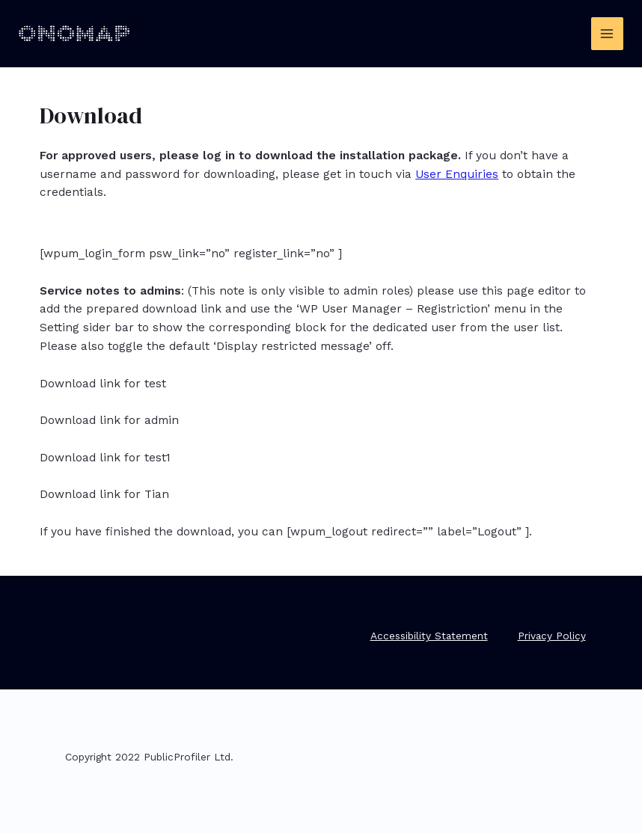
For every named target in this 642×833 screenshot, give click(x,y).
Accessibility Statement (429, 636)
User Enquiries (456, 174)
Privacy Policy (552, 636)
